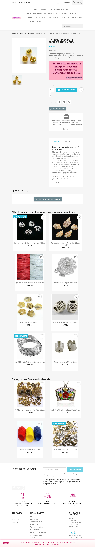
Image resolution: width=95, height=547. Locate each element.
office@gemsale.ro (75, 539)
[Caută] (72, 26)
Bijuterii (65, 17)
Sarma (73, 13)
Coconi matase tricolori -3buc (29, 450)
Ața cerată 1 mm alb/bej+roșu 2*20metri (29, 283)
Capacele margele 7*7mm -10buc (65, 362)
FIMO (36, 9)
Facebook (14, 488)
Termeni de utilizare (37, 527)
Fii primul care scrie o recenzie (47, 199)
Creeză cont (16, 522)
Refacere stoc (34, 22)
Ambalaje (52, 13)
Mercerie (63, 13)
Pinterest (69, 102)
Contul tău (17, 513)
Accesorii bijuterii (59, 9)
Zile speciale (41, 17)
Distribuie (59, 102)
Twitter (18, 488)
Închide (6, 543)
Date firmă (34, 524)
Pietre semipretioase (36, 13)
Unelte (30, 17)
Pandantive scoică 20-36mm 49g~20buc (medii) (65, 244)
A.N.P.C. (33, 538)
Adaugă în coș (66, 90)
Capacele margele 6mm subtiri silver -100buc (30, 243)
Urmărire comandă (18, 517)
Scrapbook (54, 17)
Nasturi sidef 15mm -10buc (29, 322)
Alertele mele (16, 525)
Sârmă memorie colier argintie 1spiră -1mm (30, 362)
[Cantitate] (51, 90)
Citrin (29, 9)
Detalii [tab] (67, 142)
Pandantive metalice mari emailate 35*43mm (65, 410)
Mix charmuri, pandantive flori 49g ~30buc (30, 410)
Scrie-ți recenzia (57, 109)
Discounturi (34, 530)
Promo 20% (77, 17)
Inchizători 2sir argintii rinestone (65, 283)
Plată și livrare (35, 517)
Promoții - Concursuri (38, 532)
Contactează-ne (36, 535)
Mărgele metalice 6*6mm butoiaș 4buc (65, 322)
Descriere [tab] (57, 142)
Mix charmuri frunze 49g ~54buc (65, 450)
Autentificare (16, 519)
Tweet (64, 102)
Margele (45, 9)
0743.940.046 (24, 2)
